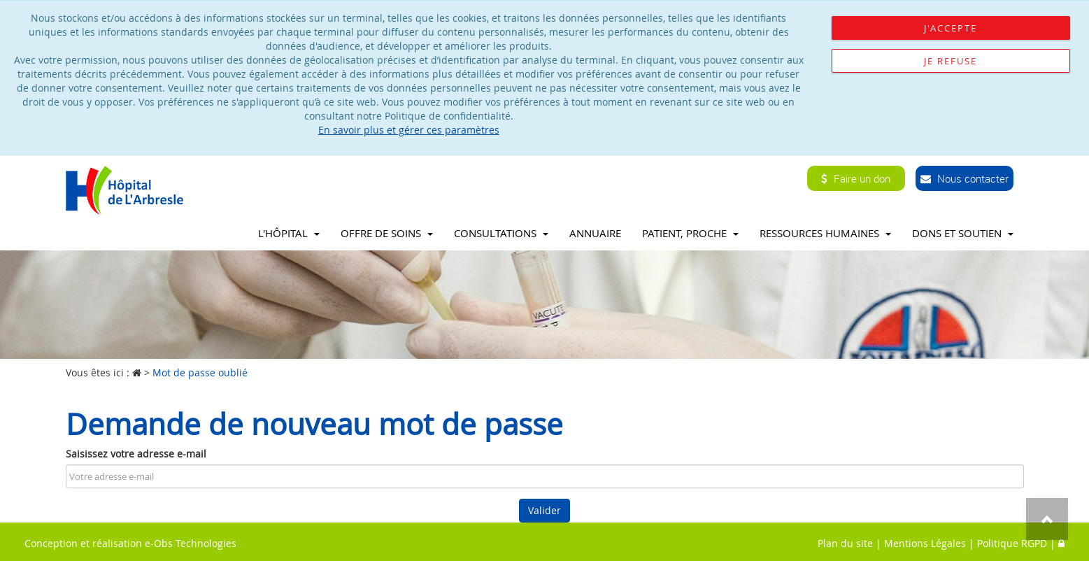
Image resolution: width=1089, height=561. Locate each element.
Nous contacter (964, 178)
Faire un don (855, 178)
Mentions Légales (925, 543)
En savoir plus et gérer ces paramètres (408, 129)
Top (1047, 519)
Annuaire (595, 233)
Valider (544, 510)
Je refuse (950, 61)
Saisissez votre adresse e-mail (136, 453)
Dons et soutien (962, 233)
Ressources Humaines (825, 233)
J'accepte (950, 28)
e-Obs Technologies (190, 543)
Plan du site (845, 543)
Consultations (501, 233)
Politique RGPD (1012, 543)
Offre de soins (387, 233)
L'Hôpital (289, 233)
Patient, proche (690, 233)
